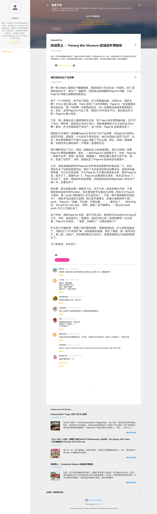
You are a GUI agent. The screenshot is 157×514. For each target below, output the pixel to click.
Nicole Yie (63, 356)
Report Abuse (7, 52)
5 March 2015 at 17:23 (69, 319)
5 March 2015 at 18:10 (74, 334)
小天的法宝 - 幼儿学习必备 (94, 20)
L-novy (61, 280)
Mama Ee (15, 18)
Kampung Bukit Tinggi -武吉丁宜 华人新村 (69, 414)
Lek (60, 319)
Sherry (61, 269)
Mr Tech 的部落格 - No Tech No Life (95, 22)
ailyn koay (63, 334)
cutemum (62, 308)
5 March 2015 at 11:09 (75, 297)
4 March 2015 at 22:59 (71, 269)
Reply (61, 275)
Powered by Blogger (93, 500)
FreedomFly (63, 297)
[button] (135, 45)
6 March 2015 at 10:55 (73, 345)
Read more (131, 432)
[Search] (139, 6)
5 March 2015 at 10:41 (71, 280)
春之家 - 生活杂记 (62, 260)
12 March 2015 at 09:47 (75, 356)
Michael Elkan (98, 504)
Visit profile (15, 42)
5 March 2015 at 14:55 (73, 308)
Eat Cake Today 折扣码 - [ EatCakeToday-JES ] (95, 24)
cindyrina (62, 345)
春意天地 (56, 5)
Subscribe (56, 29)
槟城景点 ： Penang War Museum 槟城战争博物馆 (86, 45)
